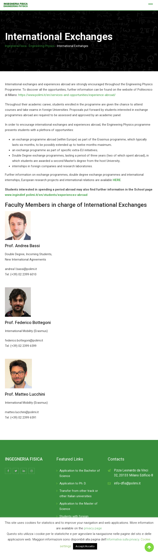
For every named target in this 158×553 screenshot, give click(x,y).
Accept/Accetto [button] (85, 546)
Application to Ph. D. (72, 483)
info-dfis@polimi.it (127, 483)
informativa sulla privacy (122, 539)
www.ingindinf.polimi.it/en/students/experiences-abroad (46, 195)
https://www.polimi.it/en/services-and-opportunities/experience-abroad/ (67, 95)
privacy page (93, 528)
